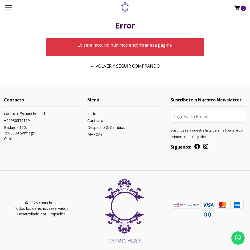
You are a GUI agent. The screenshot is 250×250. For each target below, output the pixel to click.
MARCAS (95, 134)
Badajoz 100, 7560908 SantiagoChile (19, 133)
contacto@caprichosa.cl (24, 113)
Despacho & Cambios (106, 127)
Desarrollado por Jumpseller (41, 213)
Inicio (91, 113)
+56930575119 (17, 120)
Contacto (95, 120)
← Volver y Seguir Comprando (125, 66)
